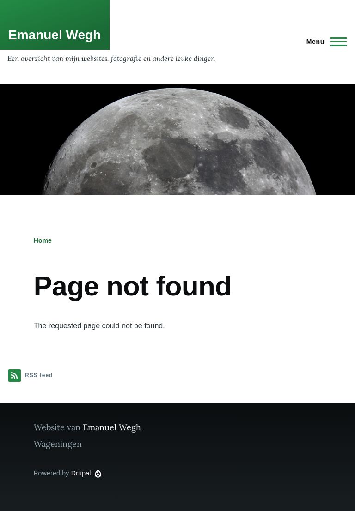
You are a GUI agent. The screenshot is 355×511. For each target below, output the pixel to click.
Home (43, 240)
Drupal (81, 473)
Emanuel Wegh (54, 35)
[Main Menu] (323, 41)
